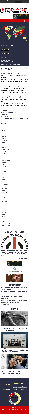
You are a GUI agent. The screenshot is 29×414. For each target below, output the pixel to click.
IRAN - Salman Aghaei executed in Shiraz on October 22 (14, 291)
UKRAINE (4, 221)
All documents (24, 306)
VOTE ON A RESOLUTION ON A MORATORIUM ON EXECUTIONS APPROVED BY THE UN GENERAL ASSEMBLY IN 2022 (14, 295)
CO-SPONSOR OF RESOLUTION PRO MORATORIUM (11, 293)
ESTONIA (4, 158)
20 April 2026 (4, 327)
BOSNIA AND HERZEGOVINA (8, 145)
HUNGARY (4, 171)
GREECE (3, 170)
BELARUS (4, 142)
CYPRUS (3, 153)
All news (26, 376)
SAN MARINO (5, 207)
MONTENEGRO (5, 192)
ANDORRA (4, 134)
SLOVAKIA (4, 210)
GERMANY (4, 168)
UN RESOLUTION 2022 (5, 298)
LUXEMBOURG (5, 184)
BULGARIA (4, 147)
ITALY (3, 177)
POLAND (4, 199)
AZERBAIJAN (4, 140)
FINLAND (4, 162)
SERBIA (3, 208)
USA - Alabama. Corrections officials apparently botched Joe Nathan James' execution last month (14, 301)
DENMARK (4, 157)
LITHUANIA (4, 183)
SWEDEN (4, 216)
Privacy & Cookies (11, 407)
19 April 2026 (4, 348)
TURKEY (3, 220)
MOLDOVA (4, 188)
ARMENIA (4, 136)
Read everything (9, 256)
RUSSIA (3, 205)
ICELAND (4, 173)
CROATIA (4, 151)
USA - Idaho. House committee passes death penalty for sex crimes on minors (14, 288)
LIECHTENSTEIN (5, 181)
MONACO (4, 190)
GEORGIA (4, 166)
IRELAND (4, 175)
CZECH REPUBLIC (5, 155)
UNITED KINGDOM (6, 223)
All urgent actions (23, 258)
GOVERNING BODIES (5, 304)
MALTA (3, 186)
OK (15, 2)
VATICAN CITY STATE (6, 225)
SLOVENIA (4, 212)
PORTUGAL (4, 201)
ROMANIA (4, 203)
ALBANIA (4, 133)
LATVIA (3, 179)
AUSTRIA (4, 138)
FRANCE (3, 164)
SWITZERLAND (5, 218)
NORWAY (4, 197)
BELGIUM (4, 144)
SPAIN (3, 214)
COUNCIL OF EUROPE (6, 149)
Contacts (16, 407)
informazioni (20, 2)
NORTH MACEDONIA (6, 195)
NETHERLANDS (5, 194)
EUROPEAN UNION (6, 160)
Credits (20, 407)
